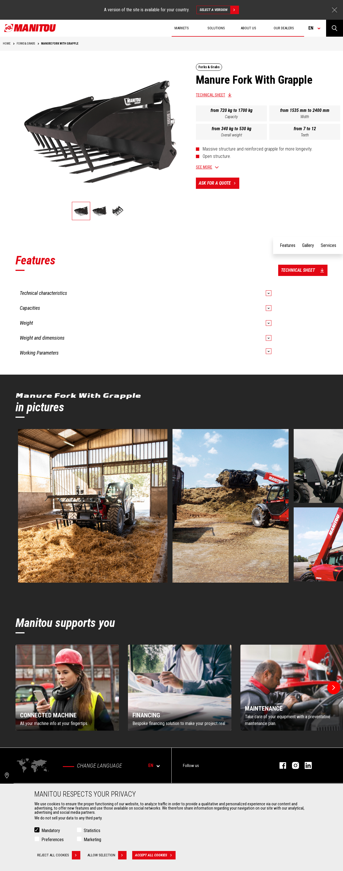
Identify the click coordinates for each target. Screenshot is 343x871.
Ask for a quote (219, 183)
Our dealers (284, 28)
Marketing (92, 839)
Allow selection (107, 855)
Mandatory (50, 830)
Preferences (52, 839)
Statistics (92, 830)
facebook (280, 765)
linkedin (305, 765)
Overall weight (231, 135)
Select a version (219, 10)
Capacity (231, 117)
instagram (292, 765)
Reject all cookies (58, 855)
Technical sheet (210, 95)
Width (304, 117)
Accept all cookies (155, 855)
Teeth (305, 135)
